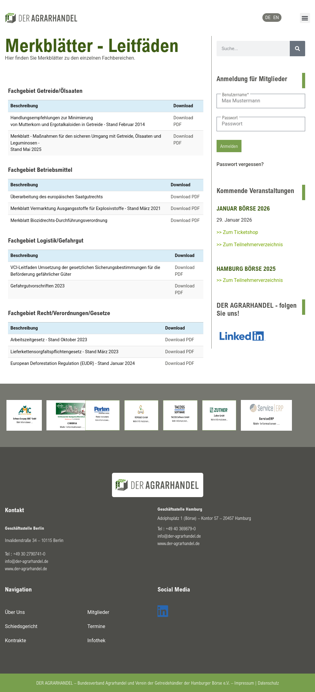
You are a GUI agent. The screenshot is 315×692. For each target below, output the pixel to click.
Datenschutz (268, 683)
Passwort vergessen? (240, 164)
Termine (96, 626)
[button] (305, 18)
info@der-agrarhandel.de (26, 561)
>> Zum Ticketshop (237, 232)
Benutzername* (235, 94)
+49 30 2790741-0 (29, 554)
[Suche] (297, 48)
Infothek (96, 640)
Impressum (244, 683)
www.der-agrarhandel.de (26, 568)
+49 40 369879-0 (181, 528)
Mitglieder (98, 612)
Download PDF (185, 197)
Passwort (230, 117)
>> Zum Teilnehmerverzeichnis (250, 244)
